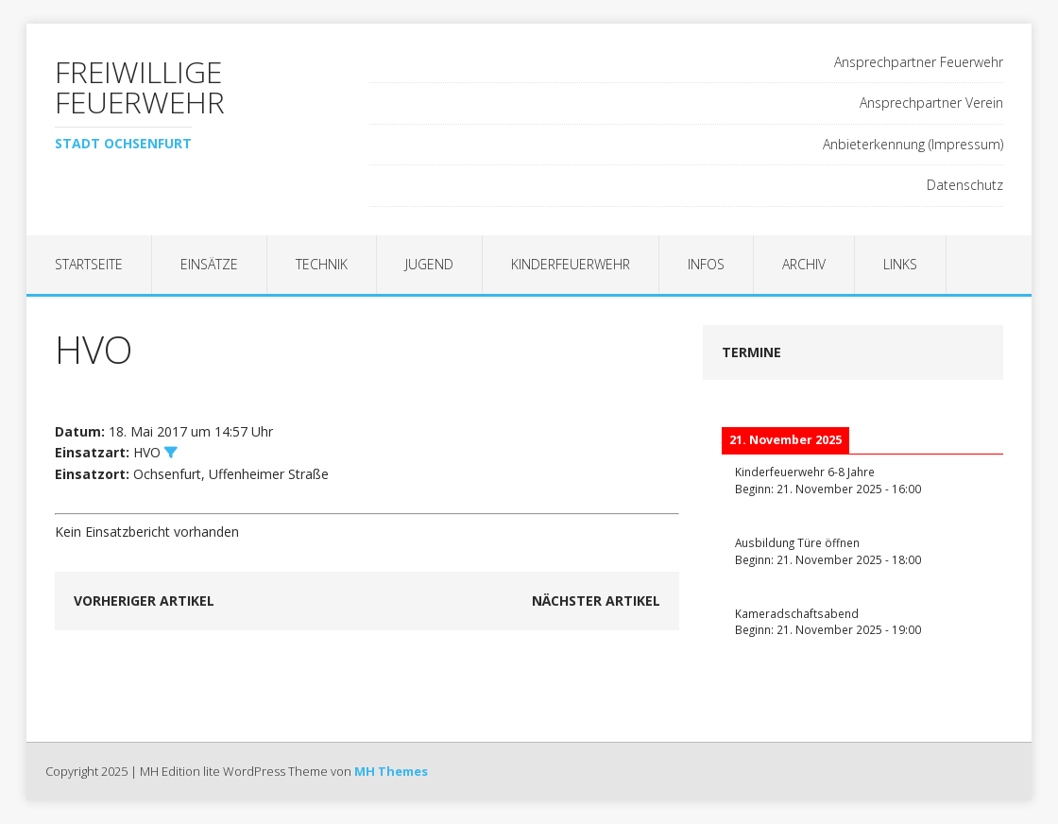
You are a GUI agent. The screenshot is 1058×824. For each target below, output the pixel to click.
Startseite (89, 264)
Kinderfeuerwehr (570, 264)
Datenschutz (965, 185)
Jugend (429, 264)
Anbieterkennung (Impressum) (913, 144)
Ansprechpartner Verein (931, 103)
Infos (706, 264)
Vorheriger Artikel (144, 600)
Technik (322, 264)
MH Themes (391, 771)
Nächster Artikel (596, 600)
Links (900, 264)
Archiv (804, 264)
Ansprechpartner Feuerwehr (918, 62)
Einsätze (209, 264)
